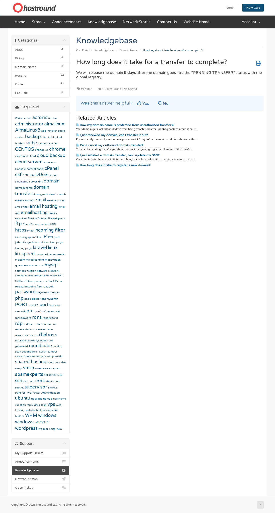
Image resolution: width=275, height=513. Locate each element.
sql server (50, 374)
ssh (18, 380)
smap (18, 368)
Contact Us (167, 22)
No (163, 103)
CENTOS (24, 149)
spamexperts (29, 374)
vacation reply (24, 404)
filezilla (32, 218)
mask (60, 254)
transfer (20, 392)
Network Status (136, 22)
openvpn (38, 281)
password (25, 292)
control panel (35, 168)
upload (47, 398)
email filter (22, 206)
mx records (36, 265)
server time (39, 356)
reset (50, 329)
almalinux (54, 124)
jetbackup (21, 242)
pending (55, 292)
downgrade (40, 194)
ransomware (23, 317)
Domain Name (129, 50)
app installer (49, 130)
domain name (24, 187)
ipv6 (56, 237)
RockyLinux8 (38, 340)
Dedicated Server (26, 181)
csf (18, 174)
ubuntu (22, 398)
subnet (19, 387)
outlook (48, 286)
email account (56, 200)
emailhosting (34, 212)
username (59, 398)
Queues (49, 311)
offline (28, 281)
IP (44, 236)
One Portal (82, 50)
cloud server (28, 162)
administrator (29, 124)
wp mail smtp (47, 428)
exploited (21, 218)
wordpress (26, 428)
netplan (31, 270)
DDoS (41, 174)
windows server (31, 422)
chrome (57, 149)
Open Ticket (40, 487)
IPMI (50, 237)
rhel (43, 334)
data (32, 175)
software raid (43, 368)
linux (53, 247)
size (63, 362)
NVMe (19, 281)
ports (45, 304)
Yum (59, 428)
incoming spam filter (28, 237)
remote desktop (25, 329)
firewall (42, 218)
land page (56, 242)
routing (57, 346)
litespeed (25, 254)
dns (40, 181)
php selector (32, 298)
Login (230, 8)
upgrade (36, 398)
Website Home (196, 22)
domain (51, 181)
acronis (39, 117)
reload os (50, 324)
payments (43, 292)
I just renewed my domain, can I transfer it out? (112, 135)
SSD (59, 374)
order (48, 281)
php (19, 298)
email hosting (43, 206)
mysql (51, 265)
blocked (56, 137)
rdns (37, 317)
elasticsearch (57, 194)
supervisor (36, 387)
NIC (60, 275)
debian (52, 175)
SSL (41, 380)
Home (20, 22)
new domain (35, 275)
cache (30, 143)
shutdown (53, 362)
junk (31, 242)
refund (39, 324)
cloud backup (51, 155)
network (42, 270)
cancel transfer (47, 143)
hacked (44, 224)
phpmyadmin (49, 298)
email (40, 200)
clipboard (21, 156)
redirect (28, 324)
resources (21, 335)
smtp (28, 368)
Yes (143, 103)
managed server (46, 254)
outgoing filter (33, 286)
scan (18, 351)
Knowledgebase (102, 22)
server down (23, 356)
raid (57, 311)
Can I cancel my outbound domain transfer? (109, 145)
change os (41, 149)
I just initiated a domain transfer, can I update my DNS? (118, 155)
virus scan (40, 404)
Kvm (46, 242)
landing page (23, 248)
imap (30, 230)
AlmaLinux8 (27, 130)
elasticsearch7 (24, 200)
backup (33, 136)
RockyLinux (22, 340)
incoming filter (50, 230)
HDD (53, 224)
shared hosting (30, 361)
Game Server (31, 224)
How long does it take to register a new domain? (113, 165)
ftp (18, 223)
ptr (29, 311)
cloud (32, 156)
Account (251, 22)
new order (50, 275)
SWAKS (52, 387)
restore (33, 335)
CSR (25, 175)
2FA (17, 118)
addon (52, 118)
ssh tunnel (29, 381)
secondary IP (30, 351)
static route (53, 381)
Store (38, 22)
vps (51, 404)
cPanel (52, 168)
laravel (40, 247)
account (26, 118)
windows (47, 415)
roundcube (40, 346)
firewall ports (56, 218)
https (20, 230)
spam (56, 368)
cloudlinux (49, 162)
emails (53, 213)
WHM (31, 415)
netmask (20, 270)
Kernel (39, 242)
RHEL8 (52, 335)
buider (19, 143)
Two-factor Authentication (43, 392)
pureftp (38, 311)
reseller (41, 329)
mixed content (35, 259)
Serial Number (48, 351)
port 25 (34, 305)
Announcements (66, 22)
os (55, 280)
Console (20, 168)
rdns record (50, 317)
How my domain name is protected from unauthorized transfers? (125, 125)
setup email (54, 356)
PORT (21, 304)
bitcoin (46, 137)
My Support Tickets (40, 453)
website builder (35, 410)
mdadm (20, 259)
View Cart (253, 8)
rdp (19, 323)
